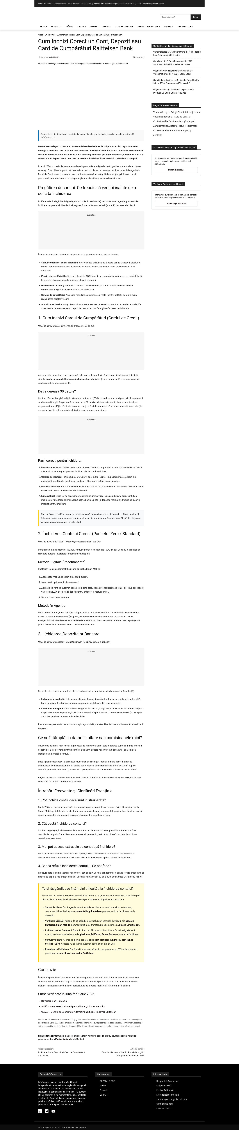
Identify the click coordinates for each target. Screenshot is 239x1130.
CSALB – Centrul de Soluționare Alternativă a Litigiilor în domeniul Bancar (78, 1012)
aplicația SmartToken (128, 925)
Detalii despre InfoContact (153, 4)
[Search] (196, 17)
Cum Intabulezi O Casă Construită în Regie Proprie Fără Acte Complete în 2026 (177, 53)
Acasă (40, 35)
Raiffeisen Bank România (54, 1001)
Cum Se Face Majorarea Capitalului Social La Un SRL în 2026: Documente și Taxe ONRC (176, 82)
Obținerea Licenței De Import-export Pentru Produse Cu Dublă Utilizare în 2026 (173, 91)
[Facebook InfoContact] (46, 1111)
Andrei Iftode (54, 57)
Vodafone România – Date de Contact (171, 116)
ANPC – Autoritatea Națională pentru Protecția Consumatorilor (73, 1006)
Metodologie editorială (176, 204)
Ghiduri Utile (50, 35)
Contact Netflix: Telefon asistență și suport (174, 121)
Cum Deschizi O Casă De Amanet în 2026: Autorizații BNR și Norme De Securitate (173, 63)
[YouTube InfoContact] (53, 1111)
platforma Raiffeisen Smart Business (99, 934)
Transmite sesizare (176, 170)
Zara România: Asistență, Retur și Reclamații (175, 125)
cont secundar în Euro (106, 939)
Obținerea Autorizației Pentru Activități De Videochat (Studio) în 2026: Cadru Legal (173, 72)
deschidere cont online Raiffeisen (76, 953)
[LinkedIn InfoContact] (40, 1111)
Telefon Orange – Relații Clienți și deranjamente (176, 112)
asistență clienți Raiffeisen (88, 911)
